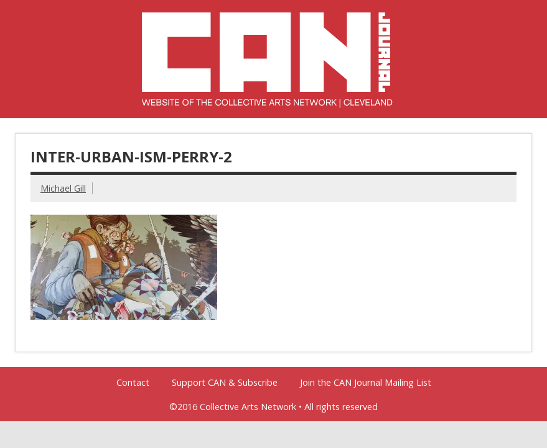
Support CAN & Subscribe (225, 382)
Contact (132, 382)
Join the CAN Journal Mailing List (365, 382)
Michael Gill (63, 188)
